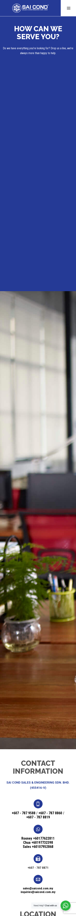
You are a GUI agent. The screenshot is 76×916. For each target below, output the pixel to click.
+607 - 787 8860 (50, 813)
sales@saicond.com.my (38, 888)
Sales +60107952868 (38, 846)
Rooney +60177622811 (38, 838)
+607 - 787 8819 (38, 817)
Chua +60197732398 (38, 842)
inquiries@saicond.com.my (38, 892)
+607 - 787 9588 (23, 813)
